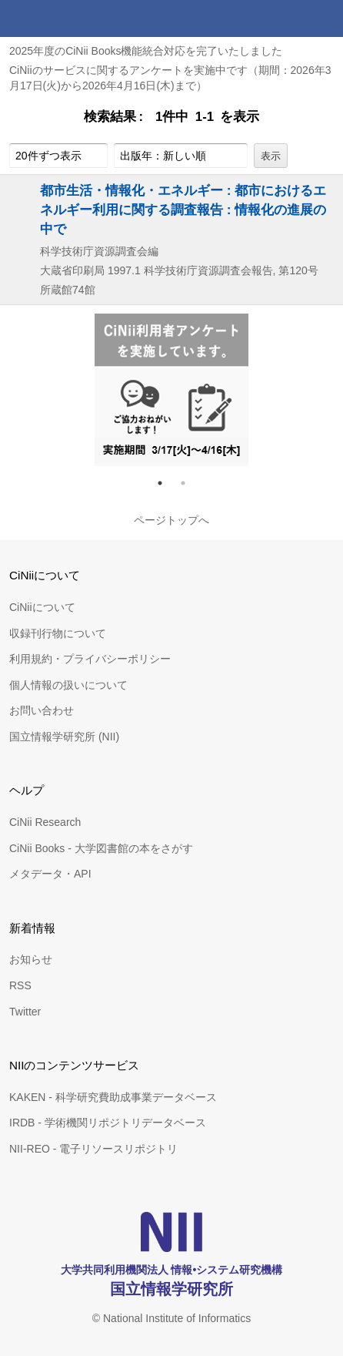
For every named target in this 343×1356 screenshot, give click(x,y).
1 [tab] (166, 483)
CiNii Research (45, 822)
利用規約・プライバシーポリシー (90, 659)
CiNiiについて (42, 607)
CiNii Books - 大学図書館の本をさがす (101, 848)
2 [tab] (189, 483)
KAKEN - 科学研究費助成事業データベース (113, 1097)
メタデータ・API (50, 874)
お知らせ (30, 959)
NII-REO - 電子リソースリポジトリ (93, 1149)
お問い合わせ (41, 710)
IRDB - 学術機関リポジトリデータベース (107, 1122)
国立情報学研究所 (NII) (64, 736)
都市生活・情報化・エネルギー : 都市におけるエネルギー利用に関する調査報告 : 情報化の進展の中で (183, 210)
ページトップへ (171, 520)
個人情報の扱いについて (68, 685)
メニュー (324, 18)
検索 (287, 18)
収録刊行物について (57, 633)
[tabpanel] (171, 390)
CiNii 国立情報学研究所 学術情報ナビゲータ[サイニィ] (67, 18)
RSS (20, 985)
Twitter (25, 1011)
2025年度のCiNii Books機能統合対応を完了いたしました (146, 51)
